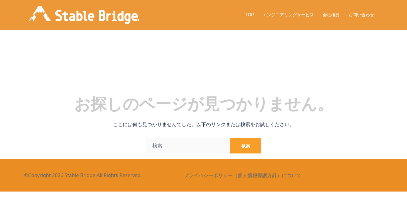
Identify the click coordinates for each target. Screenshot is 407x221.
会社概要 (331, 14)
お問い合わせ (361, 14)
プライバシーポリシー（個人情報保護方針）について (241, 175)
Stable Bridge (79, 175)
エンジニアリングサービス (288, 14)
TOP (249, 14)
